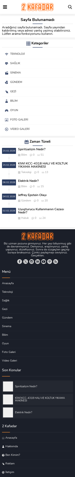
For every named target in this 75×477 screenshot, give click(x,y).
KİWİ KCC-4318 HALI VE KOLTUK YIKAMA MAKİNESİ (43, 165)
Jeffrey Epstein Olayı (32, 195)
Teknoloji (26, 172)
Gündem (26, 200)
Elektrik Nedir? (28, 181)
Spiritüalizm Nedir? (31, 149)
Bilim (24, 155)
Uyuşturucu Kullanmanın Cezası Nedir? (41, 211)
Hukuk (25, 218)
